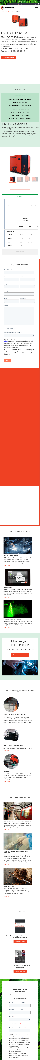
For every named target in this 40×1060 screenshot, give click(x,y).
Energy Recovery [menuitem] (8, 1023)
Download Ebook (20, 784)
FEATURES (20, 197)
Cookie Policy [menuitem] (16, 1039)
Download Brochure (8, 57)
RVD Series (13, 11)
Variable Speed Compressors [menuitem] (11, 1004)
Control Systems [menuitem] (8, 1014)
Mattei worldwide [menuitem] (8, 1030)
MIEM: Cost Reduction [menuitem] (9, 1021)
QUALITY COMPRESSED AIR (20, 109)
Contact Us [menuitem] (30, 1039)
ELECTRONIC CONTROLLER (20, 115)
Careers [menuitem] (6, 1032)
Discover (6, 408)
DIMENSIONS (20, 252)
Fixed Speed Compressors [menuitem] (10, 1006)
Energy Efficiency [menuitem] (8, 1019)
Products (7, 11)
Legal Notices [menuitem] (9, 1039)
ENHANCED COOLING (20, 102)
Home (2, 11)
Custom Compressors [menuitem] (9, 1008)
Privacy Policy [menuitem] (24, 1039)
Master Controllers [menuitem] (9, 1012)
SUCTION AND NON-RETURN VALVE (20, 105)
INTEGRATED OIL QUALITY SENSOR (20, 118)
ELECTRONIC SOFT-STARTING (20, 112)
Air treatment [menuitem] (7, 1010)
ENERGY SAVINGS (20, 96)
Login (35, 3)
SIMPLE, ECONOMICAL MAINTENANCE (20, 99)
